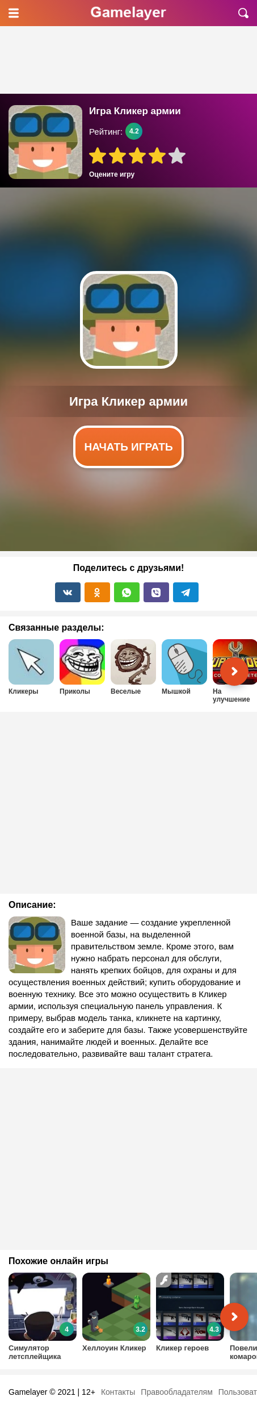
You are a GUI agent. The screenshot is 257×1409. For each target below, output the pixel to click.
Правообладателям (176, 1392)
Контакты (118, 1392)
